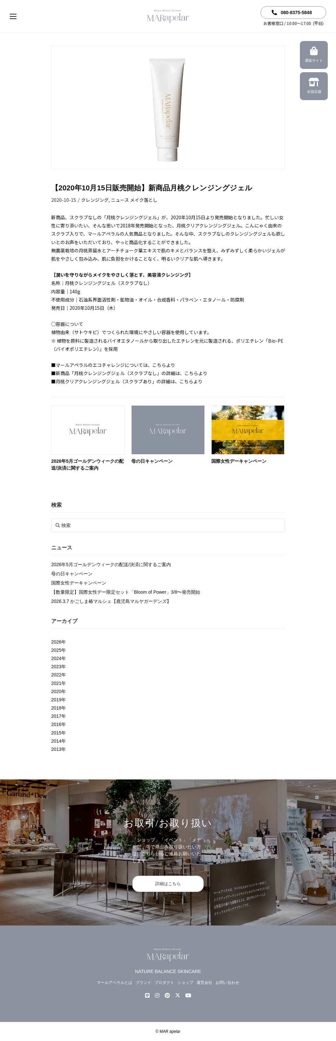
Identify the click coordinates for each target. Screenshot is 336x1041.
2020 (56, 691)
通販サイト (314, 55)
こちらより (163, 365)
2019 (56, 699)
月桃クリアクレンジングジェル (209, 225)
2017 (56, 716)
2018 (56, 708)
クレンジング (95, 200)
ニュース (120, 200)
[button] (20, 16)
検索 (56, 505)
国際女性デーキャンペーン (238, 461)
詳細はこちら (168, 883)
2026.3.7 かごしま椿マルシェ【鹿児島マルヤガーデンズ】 (111, 601)
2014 (56, 741)
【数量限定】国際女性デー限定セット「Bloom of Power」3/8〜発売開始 (125, 592)
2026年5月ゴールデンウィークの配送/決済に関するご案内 (111, 564)
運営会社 (204, 982)
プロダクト (164, 982)
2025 (56, 650)
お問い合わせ (227, 982)
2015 (56, 732)
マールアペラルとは (114, 982)
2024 (56, 658)
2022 (56, 674)
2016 (56, 724)
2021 (56, 683)
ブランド (143, 982)
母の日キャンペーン (152, 461)
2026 (56, 642)
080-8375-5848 (292, 12)
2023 (56, 666)
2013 (56, 749)
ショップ (185, 982)
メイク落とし (144, 200)
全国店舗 (314, 87)
